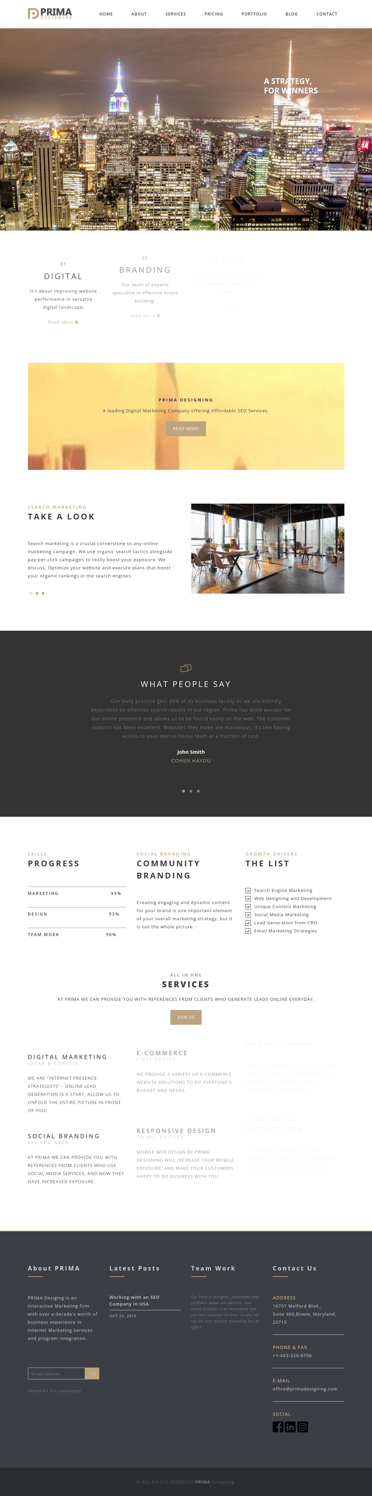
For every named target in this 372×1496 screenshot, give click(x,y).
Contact (327, 14)
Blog (291, 14)
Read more (186, 428)
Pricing (214, 14)
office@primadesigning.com (305, 1389)
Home (106, 14)
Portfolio (254, 14)
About (139, 14)
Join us (185, 1017)
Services (176, 14)
